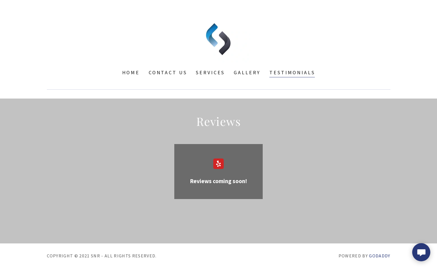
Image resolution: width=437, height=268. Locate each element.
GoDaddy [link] (379, 256)
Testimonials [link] (292, 72)
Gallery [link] (247, 72)
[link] (218, 38)
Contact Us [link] (168, 72)
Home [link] (131, 72)
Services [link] (210, 72)
